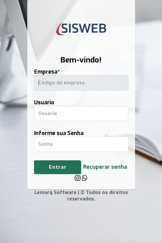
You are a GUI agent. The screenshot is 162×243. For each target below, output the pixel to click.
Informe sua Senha (59, 133)
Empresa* (47, 71)
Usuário (44, 102)
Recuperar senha (105, 166)
